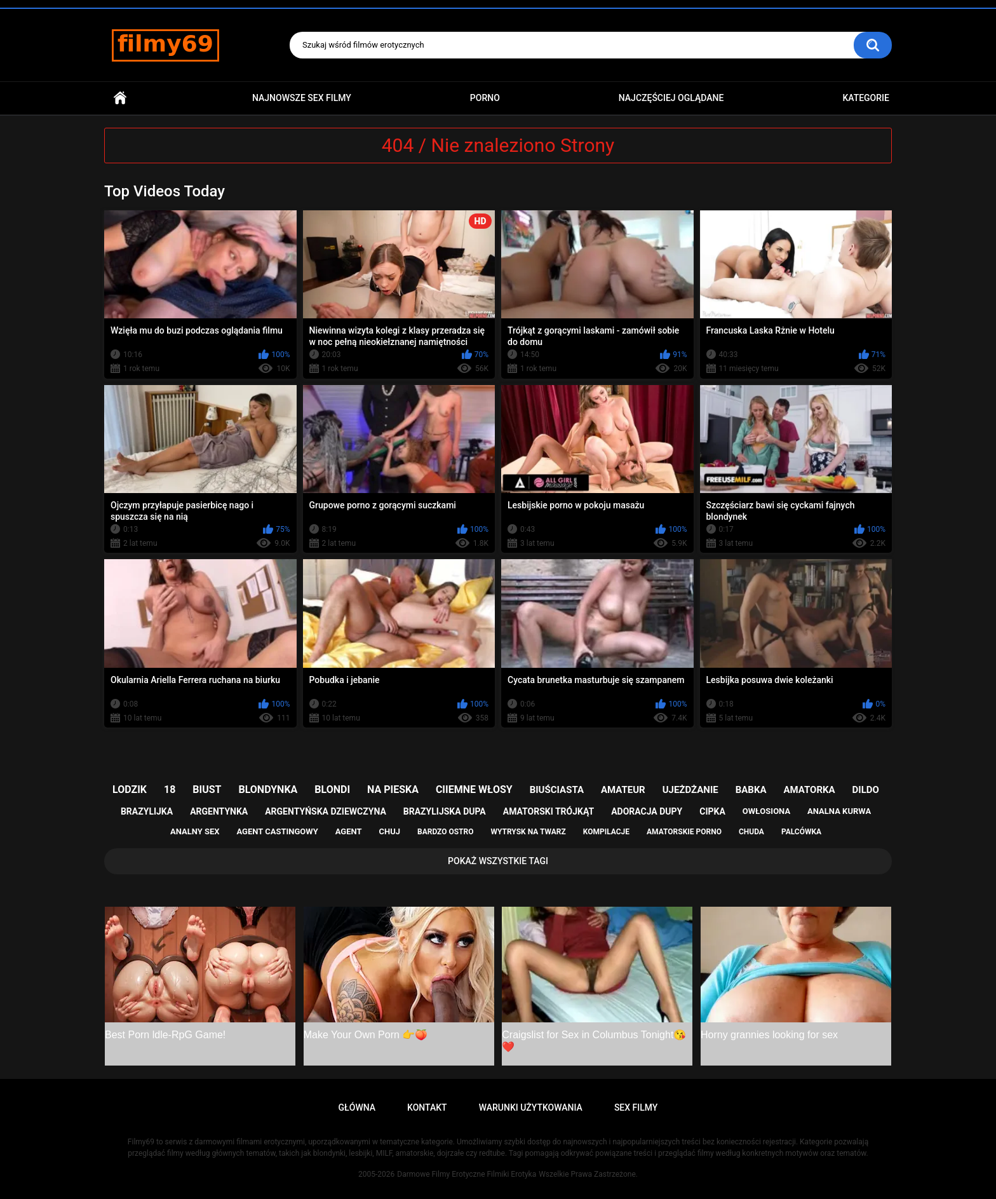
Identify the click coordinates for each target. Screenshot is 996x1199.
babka (751, 790)
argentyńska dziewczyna (325, 811)
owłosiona (766, 811)
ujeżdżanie (690, 790)
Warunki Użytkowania (530, 1107)
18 (169, 789)
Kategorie (865, 98)
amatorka (809, 790)
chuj (390, 831)
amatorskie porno (684, 831)
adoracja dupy (646, 811)
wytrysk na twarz (527, 831)
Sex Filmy (636, 1107)
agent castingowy (277, 831)
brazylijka (147, 811)
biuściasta (557, 790)
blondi (332, 789)
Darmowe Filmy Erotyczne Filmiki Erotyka (466, 1174)
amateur (623, 790)
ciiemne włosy (474, 789)
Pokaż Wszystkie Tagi (498, 861)
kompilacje (606, 831)
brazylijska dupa (444, 811)
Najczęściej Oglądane (671, 98)
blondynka (267, 789)
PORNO (485, 98)
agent (348, 831)
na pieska (393, 789)
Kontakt (427, 1107)
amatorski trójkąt (548, 811)
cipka (712, 811)
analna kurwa (839, 811)
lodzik (129, 789)
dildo (865, 790)
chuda (751, 831)
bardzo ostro (445, 831)
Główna (120, 98)
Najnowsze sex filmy (301, 98)
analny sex (195, 831)
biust (206, 789)
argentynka (219, 811)
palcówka (801, 831)
